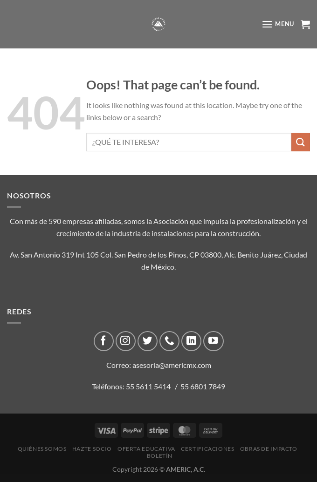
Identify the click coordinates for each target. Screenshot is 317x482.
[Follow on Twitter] (148, 341)
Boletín (159, 455)
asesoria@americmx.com (171, 364)
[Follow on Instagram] (126, 341)
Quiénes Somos (42, 448)
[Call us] (169, 341)
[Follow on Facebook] (104, 341)
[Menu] (278, 24)
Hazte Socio (92, 448)
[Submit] (300, 142)
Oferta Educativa (146, 448)
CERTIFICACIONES (207, 448)
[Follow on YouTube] (213, 341)
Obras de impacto (268, 448)
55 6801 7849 (202, 386)
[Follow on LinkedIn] (191, 341)
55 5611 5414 (148, 386)
